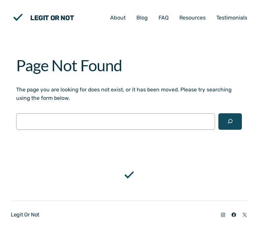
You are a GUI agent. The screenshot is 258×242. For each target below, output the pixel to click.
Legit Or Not (52, 18)
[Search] (230, 121)
